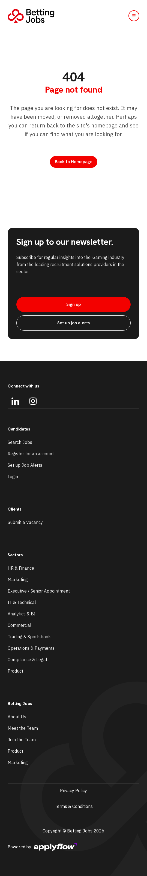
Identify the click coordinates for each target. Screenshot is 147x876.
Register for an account (31, 453)
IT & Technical (22, 602)
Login (13, 476)
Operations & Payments (31, 648)
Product (15, 671)
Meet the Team (23, 728)
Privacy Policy (73, 790)
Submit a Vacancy (25, 522)
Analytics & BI (21, 613)
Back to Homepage (73, 161)
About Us (17, 716)
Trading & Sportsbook (29, 636)
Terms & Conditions (74, 806)
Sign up (73, 304)
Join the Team (22, 739)
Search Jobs (20, 442)
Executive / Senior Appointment (39, 591)
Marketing (18, 579)
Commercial (19, 625)
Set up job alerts (73, 323)
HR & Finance (21, 568)
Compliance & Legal (27, 659)
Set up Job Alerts (25, 465)
